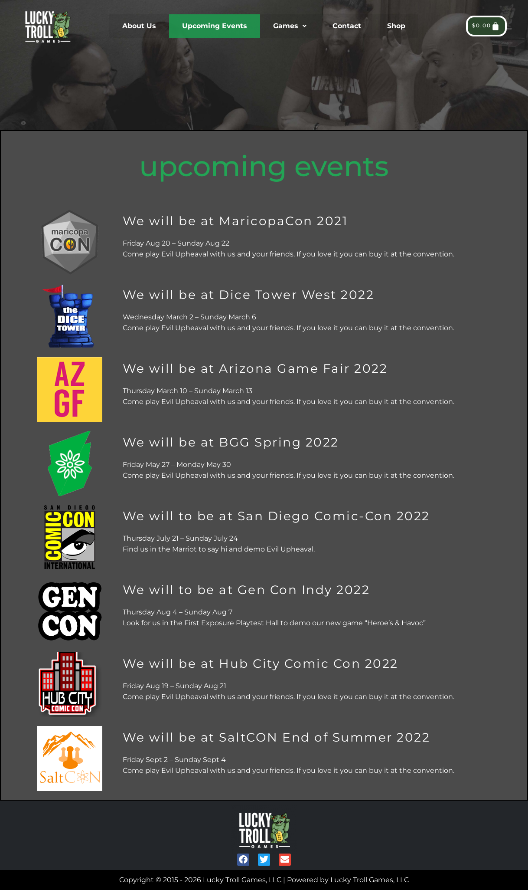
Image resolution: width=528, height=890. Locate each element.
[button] (289, 26)
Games (289, 26)
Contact (346, 26)
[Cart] (486, 26)
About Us (139, 26)
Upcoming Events (214, 26)
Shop (396, 26)
